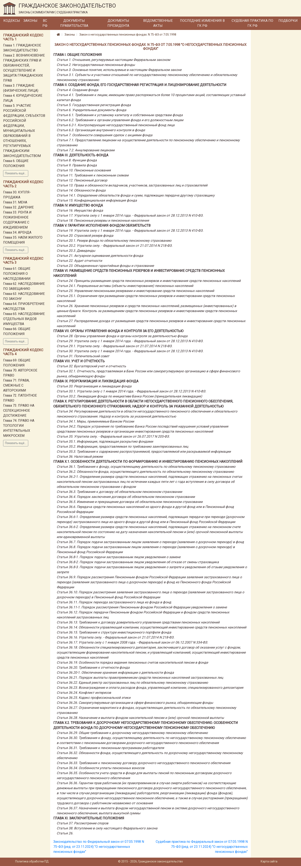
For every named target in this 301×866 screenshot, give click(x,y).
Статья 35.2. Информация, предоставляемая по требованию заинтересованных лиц (122, 446)
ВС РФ (44, 23)
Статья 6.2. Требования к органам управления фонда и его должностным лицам (120, 120)
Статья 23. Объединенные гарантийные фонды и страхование (105, 266)
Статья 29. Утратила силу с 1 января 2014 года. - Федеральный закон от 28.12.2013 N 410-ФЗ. (130, 341)
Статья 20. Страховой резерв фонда (85, 236)
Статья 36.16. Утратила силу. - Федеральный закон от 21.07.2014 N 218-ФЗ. (115, 637)
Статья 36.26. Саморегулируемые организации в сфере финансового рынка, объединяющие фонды (135, 703)
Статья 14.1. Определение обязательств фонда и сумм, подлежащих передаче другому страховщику (136, 195)
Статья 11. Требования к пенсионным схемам (93, 175)
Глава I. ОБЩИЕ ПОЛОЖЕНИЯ (77, 55)
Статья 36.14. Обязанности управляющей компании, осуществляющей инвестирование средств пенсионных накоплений (151, 627)
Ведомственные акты (158, 23)
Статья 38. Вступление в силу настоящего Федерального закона (107, 828)
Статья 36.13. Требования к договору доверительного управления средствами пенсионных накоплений (138, 622)
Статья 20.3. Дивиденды (76, 251)
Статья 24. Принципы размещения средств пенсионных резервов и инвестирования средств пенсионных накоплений (149, 281)
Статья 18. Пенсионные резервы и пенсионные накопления (103, 220)
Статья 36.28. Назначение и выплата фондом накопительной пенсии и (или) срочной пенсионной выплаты (140, 718)
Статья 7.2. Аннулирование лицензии (86, 150)
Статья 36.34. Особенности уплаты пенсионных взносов (100, 768)
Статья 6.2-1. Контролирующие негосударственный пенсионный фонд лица (116, 125)
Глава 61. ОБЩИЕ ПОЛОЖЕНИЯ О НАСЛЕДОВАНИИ (17, 274)
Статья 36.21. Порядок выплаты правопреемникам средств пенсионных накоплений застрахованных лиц (140, 678)
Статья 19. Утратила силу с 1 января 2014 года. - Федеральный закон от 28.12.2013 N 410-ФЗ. (130, 231)
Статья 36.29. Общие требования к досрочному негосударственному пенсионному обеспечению (132, 733)
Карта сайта (269, 861)
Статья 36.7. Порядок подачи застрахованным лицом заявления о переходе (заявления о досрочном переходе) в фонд (150, 542)
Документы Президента (118, 23)
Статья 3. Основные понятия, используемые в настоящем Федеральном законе (119, 70)
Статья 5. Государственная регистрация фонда (94, 105)
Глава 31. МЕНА (15, 202)
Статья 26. (65, 833)
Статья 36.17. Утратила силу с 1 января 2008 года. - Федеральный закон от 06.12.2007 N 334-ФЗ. (132, 642)
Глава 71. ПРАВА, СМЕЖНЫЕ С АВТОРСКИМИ (16, 385)
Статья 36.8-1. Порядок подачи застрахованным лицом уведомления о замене (118, 557)
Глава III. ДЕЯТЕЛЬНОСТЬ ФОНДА (80, 155)
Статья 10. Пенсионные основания (84, 170)
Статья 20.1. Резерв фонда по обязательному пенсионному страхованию (114, 241)
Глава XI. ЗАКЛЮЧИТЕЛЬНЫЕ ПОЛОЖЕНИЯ (88, 818)
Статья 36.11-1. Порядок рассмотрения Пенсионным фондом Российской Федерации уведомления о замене (142, 607)
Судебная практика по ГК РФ (252, 23)
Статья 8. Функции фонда (77, 160)
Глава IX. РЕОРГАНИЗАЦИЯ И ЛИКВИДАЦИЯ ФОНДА (95, 381)
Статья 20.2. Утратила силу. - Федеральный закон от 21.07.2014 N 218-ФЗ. (114, 246)
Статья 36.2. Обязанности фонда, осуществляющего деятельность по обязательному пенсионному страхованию (145, 472)
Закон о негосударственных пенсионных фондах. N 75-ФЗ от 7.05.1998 (127, 34)
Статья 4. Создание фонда (77, 90)
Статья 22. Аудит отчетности (79, 261)
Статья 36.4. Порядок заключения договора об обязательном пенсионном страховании (126, 497)
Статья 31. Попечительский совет (83, 356)
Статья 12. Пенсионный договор (82, 180)
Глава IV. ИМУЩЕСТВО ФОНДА (78, 205)
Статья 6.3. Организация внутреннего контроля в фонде (101, 130)
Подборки (288, 21)
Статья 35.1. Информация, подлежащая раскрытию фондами (105, 441)
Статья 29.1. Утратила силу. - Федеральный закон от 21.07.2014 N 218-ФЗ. (114, 346)
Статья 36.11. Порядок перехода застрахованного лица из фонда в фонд (114, 602)
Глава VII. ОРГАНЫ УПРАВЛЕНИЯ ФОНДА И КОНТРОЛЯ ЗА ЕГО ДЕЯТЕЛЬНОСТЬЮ (118, 331)
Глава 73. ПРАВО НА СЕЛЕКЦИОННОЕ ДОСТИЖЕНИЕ (18, 410)
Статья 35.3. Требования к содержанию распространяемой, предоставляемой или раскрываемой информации (144, 452)
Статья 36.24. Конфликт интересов (84, 693)
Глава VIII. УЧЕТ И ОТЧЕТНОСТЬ (79, 361)
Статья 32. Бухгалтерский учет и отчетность (91, 366)
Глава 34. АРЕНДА (17, 232)
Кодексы (11, 21)
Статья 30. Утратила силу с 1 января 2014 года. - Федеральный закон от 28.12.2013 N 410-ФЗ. (130, 351)
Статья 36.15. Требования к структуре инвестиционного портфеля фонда (114, 632)
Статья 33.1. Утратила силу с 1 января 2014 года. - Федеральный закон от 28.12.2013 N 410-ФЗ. (131, 391)
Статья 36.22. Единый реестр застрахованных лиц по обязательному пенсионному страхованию (132, 683)
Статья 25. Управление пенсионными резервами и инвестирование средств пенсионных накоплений (135, 291)
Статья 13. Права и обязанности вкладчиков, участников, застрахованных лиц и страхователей (132, 185)
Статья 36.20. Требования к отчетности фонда (93, 667)
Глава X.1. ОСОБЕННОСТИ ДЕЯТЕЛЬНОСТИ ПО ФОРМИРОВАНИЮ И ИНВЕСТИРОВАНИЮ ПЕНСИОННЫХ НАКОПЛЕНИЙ (147, 462)
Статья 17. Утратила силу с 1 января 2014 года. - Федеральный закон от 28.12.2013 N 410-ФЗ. (130, 215)
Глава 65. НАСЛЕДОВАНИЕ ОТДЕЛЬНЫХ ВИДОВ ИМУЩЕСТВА (24, 319)
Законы (30, 21)
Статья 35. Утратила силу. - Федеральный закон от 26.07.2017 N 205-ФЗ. (113, 436)
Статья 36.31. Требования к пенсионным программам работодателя (110, 748)
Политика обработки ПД (32, 861)
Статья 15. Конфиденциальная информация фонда (97, 200)
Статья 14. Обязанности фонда (81, 190)
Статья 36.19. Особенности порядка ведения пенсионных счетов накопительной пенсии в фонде (132, 662)
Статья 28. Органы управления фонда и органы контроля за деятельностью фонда (122, 336)
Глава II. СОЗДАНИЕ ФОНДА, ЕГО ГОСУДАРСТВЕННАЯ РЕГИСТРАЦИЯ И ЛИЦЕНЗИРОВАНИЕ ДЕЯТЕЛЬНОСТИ (139, 85)
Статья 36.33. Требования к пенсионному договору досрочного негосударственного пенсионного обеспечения (143, 763)
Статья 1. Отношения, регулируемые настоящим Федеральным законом (113, 60)
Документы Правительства (74, 23)
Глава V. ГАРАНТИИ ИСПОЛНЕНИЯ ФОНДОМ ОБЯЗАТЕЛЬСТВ (101, 225)
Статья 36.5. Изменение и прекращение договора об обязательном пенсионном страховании (130, 502)
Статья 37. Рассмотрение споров (82, 823)
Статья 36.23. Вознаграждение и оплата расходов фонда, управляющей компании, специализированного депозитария (150, 688)
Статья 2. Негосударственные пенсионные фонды (96, 65)
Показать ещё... (15, 173)
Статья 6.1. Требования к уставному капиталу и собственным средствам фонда (120, 115)
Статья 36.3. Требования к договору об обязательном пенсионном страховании (119, 492)
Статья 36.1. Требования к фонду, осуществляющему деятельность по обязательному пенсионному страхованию (146, 467)
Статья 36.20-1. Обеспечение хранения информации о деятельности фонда (115, 673)
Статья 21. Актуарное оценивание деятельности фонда (100, 256)
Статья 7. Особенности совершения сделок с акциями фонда (104, 135)
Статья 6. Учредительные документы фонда (91, 110)
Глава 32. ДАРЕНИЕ (18, 207)
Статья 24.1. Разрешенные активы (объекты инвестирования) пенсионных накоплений (125, 286)
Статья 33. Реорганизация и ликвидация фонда (94, 386)
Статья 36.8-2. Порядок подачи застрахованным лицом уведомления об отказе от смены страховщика (138, 562)
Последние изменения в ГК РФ (202, 23)
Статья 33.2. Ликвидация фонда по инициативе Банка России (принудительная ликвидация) (129, 396)
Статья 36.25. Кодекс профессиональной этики (93, 698)
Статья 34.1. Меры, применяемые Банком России (95, 421)
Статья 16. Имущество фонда (80, 210)
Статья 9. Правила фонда (77, 165)
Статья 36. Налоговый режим (80, 457)
